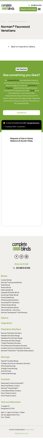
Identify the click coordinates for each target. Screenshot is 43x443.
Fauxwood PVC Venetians (10, 302)
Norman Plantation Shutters (11, 333)
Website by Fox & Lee (21, 433)
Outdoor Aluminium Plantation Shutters (15, 348)
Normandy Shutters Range (10, 341)
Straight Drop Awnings (9, 368)
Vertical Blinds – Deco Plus (10, 310)
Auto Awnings (6, 371)
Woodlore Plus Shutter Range (11, 338)
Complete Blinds (13, 80)
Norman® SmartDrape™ (9, 388)
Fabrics (4, 317)
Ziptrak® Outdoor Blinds (9, 361)
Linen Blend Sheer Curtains (11, 391)
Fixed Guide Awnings (8, 373)
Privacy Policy (29, 429)
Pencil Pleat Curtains (8, 393)
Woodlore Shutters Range (10, 336)
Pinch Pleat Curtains (8, 396)
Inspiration (6, 323)
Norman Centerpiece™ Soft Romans (14, 312)
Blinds (4, 276)
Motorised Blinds (7, 290)
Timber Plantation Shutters (11, 343)
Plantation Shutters (11, 329)
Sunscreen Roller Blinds (9, 295)
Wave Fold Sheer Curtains (10, 386)
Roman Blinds (6, 287)
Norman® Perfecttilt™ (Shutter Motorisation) (17, 351)
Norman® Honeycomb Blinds (11, 282)
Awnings (5, 357)
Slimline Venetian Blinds (10, 307)
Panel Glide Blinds (7, 297)
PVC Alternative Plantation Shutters (14, 346)
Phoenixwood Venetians (10, 300)
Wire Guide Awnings (8, 366)
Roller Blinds (5, 285)
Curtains (5, 379)
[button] (39, 9)
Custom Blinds (6, 280)
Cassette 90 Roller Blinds (10, 292)
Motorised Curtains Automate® (12, 383)
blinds (32, 90)
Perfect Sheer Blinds (8, 305)
